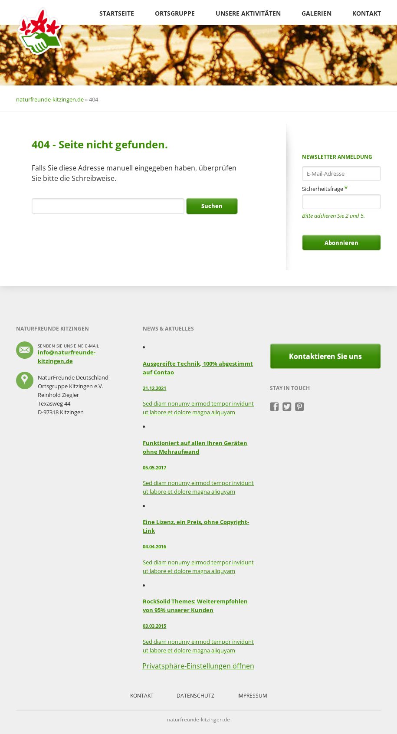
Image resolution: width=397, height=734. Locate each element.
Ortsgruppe (175, 13)
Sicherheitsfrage (325, 188)
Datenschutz (195, 695)
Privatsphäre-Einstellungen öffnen (198, 666)
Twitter (287, 407)
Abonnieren (341, 242)
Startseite (116, 13)
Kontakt (366, 13)
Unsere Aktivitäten (248, 13)
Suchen (212, 206)
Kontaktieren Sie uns (325, 356)
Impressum (252, 695)
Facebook (274, 407)
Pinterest (299, 407)
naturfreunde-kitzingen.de (50, 99)
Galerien (316, 13)
